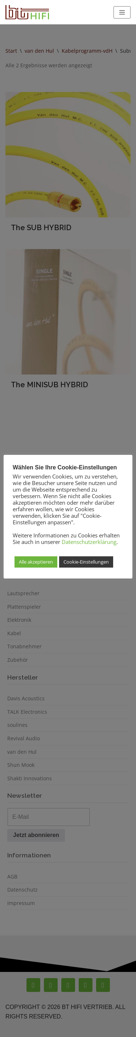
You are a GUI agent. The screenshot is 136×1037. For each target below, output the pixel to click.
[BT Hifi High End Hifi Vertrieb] (27, 12)
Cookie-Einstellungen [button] (86, 561)
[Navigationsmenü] (122, 12)
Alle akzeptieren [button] (36, 561)
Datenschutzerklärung (89, 541)
